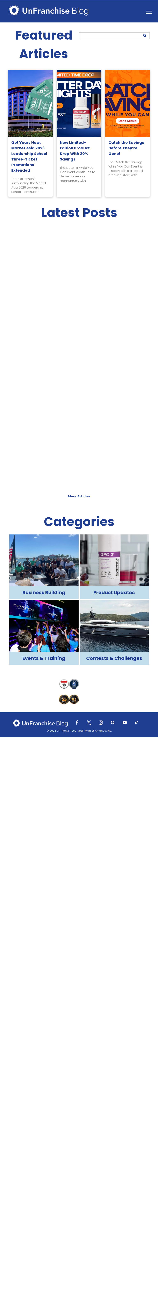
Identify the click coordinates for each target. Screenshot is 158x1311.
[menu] (149, 11)
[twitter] (89, 723)
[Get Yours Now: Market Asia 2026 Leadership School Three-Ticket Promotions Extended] (30, 103)
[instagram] (101, 723)
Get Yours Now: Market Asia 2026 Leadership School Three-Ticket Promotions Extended (29, 156)
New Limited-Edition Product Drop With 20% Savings (75, 151)
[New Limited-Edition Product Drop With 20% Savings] (79, 103)
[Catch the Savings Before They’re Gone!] (127, 103)
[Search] (114, 36)
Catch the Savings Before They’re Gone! (126, 148)
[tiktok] (137, 723)
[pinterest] (113, 723)
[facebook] (77, 723)
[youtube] (125, 723)
